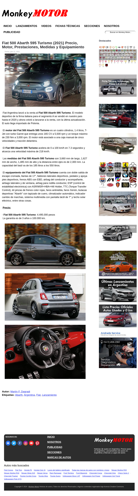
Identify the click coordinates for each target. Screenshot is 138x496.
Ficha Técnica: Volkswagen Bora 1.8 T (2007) (117, 199)
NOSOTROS (54, 442)
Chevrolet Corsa (95, 473)
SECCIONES (54, 452)
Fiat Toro (18, 470)
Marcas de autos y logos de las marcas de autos (118, 170)
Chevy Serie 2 (123, 473)
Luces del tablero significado (59, 470)
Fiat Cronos (8, 470)
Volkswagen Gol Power (91, 476)
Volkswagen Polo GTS (12, 479)
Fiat (38, 395)
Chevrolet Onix (110, 473)
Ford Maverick (81, 473)
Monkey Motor (34, 487)
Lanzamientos (26, 25)
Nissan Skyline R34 (11, 473)
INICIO (51, 437)
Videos (46, 25)
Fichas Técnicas (67, 25)
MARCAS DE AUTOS (59, 457)
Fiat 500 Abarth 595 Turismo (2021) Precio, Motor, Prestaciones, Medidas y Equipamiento (43, 45)
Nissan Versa (42, 473)
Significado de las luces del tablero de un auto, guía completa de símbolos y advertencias (117, 55)
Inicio (8, 25)
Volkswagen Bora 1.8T (71, 476)
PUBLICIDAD (54, 447)
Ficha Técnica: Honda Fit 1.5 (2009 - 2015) (117, 228)
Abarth (19, 395)
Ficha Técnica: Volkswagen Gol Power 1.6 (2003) (118, 82)
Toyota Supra (55, 476)
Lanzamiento (49, 395)
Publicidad (12, 32)
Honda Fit (28, 470)
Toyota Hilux (43, 476)
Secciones (92, 25)
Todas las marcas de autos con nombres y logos (90, 470)
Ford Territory (69, 473)
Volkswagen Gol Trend (111, 476)
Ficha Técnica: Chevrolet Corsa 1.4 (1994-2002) (118, 141)
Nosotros (111, 25)
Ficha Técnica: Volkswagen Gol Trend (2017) (118, 112)
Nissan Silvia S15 (28, 473)
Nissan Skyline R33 (119, 470)
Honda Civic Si (39, 470)
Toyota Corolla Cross (28, 476)
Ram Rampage (55, 473)
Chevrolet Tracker (11, 476)
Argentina (29, 395)
